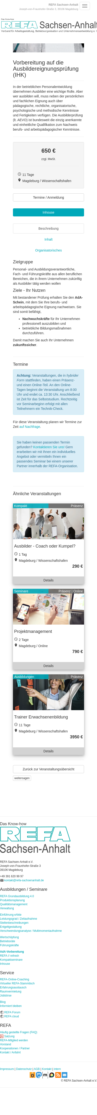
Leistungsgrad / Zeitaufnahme (18, 918)
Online (78, 591)
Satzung (9, 1036)
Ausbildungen (24, 677)
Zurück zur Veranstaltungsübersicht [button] (48, 769)
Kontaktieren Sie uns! (49, 447)
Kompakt (20, 506)
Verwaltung (7, 908)
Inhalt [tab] (48, 239)
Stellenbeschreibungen (14, 922)
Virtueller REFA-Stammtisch (17, 983)
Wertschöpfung (9, 937)
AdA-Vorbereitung (12, 951)
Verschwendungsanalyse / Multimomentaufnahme (31, 930)
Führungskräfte (9, 945)
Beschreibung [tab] (48, 228)
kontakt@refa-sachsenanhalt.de (24, 880)
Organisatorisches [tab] (48, 250)
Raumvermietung (10, 991)
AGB (37, 1069)
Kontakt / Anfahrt (10, 1052)
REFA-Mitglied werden (14, 1040)
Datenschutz (24, 1069)
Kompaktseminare (11, 959)
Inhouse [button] (48, 212)
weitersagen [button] (22, 778)
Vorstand (5, 1044)
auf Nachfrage (29, 427)
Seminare (21, 591)
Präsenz (77, 506)
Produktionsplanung (12, 900)
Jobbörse (6, 995)
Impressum (7, 1069)
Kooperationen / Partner (15, 1048)
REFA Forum (12, 1012)
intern (57, 1069)
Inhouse (5, 963)
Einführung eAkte (10, 914)
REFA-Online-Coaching (14, 979)
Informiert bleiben (11, 1006)
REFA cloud (11, 1016)
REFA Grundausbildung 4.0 (17, 896)
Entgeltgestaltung (11, 926)
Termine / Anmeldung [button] (48, 197)
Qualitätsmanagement (13, 904)
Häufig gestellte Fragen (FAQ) (18, 1032)
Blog (3, 1002)
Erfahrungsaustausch (13, 987)
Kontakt (47, 1069)
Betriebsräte (7, 941)
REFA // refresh (9, 955)
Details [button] (49, 580)
